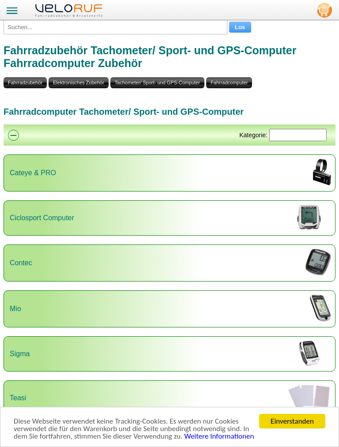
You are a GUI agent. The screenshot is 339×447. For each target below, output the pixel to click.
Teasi (18, 398)
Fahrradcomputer (229, 82)
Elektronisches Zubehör (78, 82)
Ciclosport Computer (42, 218)
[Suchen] (298, 135)
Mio (15, 308)
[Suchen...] (115, 27)
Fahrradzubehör (25, 82)
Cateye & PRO (33, 173)
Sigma (20, 353)
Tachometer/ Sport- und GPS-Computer (157, 82)
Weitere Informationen (219, 436)
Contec (21, 263)
